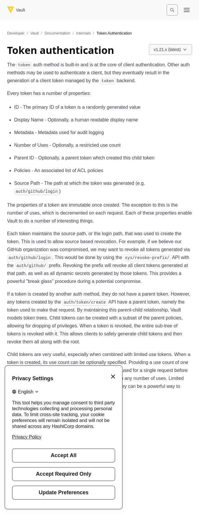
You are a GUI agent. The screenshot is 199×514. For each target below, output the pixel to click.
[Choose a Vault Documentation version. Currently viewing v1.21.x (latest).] (170, 49)
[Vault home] (16, 10)
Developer (15, 33)
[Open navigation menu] (186, 10)
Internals (83, 33)
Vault (34, 33)
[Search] (172, 10)
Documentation (57, 33)
